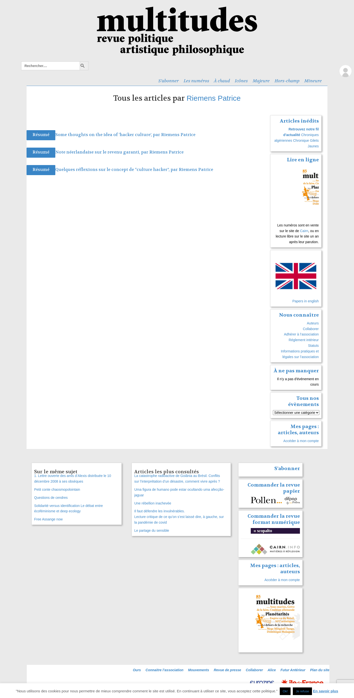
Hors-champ (287, 81)
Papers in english (305, 301)
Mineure (313, 81)
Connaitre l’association (164, 670)
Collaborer (311, 329)
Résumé (40, 134)
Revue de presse (227, 670)
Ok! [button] (285, 691)
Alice (272, 670)
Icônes (241, 81)
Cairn (304, 231)
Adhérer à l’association (301, 334)
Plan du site (319, 670)
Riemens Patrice (214, 98)
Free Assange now (48, 519)
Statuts (313, 346)
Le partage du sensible (151, 530)
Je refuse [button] (302, 691)
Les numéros (196, 81)
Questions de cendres (51, 498)
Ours (137, 670)
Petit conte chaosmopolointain (57, 489)
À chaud (222, 81)
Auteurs (313, 323)
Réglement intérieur (304, 340)
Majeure (261, 81)
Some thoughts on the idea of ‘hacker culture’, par (108, 134)
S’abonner (168, 81)
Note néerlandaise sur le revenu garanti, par (102, 152)
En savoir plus (325, 691)
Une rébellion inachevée (152, 503)
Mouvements (198, 670)
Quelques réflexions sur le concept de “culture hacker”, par (117, 169)
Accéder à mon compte (301, 441)
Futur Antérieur (292, 670)
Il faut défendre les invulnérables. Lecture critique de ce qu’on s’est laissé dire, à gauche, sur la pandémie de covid (179, 516)
